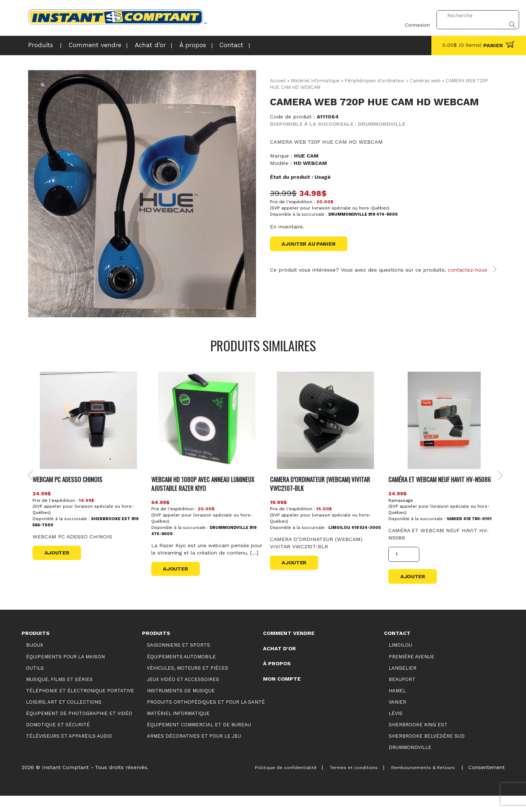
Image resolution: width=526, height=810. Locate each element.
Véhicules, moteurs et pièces (187, 682)
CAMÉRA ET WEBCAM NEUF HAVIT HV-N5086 (438, 492)
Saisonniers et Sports (178, 659)
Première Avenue (411, 670)
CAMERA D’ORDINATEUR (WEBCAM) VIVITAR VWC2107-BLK (319, 497)
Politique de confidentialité (265, 781)
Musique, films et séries (59, 693)
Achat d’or (136, 45)
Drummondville (410, 761)
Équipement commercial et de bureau (199, 739)
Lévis (396, 727)
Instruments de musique (181, 704)
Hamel (397, 704)
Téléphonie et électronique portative (80, 704)
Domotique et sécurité (58, 739)
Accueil (278, 80)
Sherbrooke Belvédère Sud (427, 750)
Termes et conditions (339, 781)
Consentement (486, 781)
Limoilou (400, 659)
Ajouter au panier (308, 244)
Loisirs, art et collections (64, 716)
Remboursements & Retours (416, 781)
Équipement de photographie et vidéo (79, 727)
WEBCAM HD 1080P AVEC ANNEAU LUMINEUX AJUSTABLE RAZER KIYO (203, 497)
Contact (211, 45)
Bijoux (34, 659)
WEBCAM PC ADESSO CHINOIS (68, 492)
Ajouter (57, 567)
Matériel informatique (315, 80)
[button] (44, 86)
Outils (35, 682)
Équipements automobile (181, 670)
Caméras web (426, 80)
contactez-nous (468, 270)
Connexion (412, 16)
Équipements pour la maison (65, 670)
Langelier (402, 682)
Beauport (402, 693)
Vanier (397, 716)
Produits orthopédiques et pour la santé (206, 716)
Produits (38, 45)
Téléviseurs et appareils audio (69, 750)
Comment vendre (87, 45)
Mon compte (282, 693)
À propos (175, 45)
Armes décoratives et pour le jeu (194, 750)
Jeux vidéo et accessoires (183, 693)
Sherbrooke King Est (418, 739)
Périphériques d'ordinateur (375, 80)
